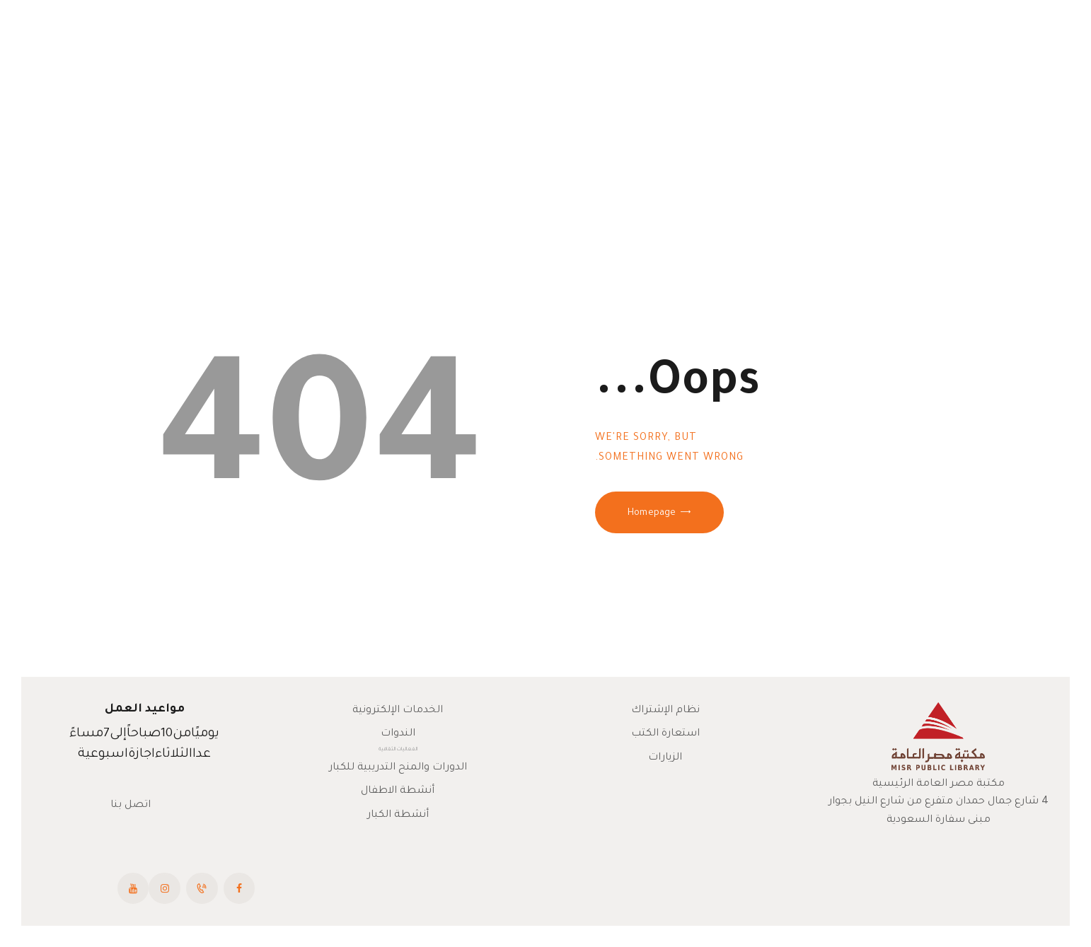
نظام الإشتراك (665, 710)
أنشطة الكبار (398, 815)
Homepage (652, 513)
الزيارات (665, 758)
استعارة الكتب (665, 734)
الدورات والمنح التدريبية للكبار (398, 768)
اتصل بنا (130, 805)
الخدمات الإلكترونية (397, 710)
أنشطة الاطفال (397, 791)
